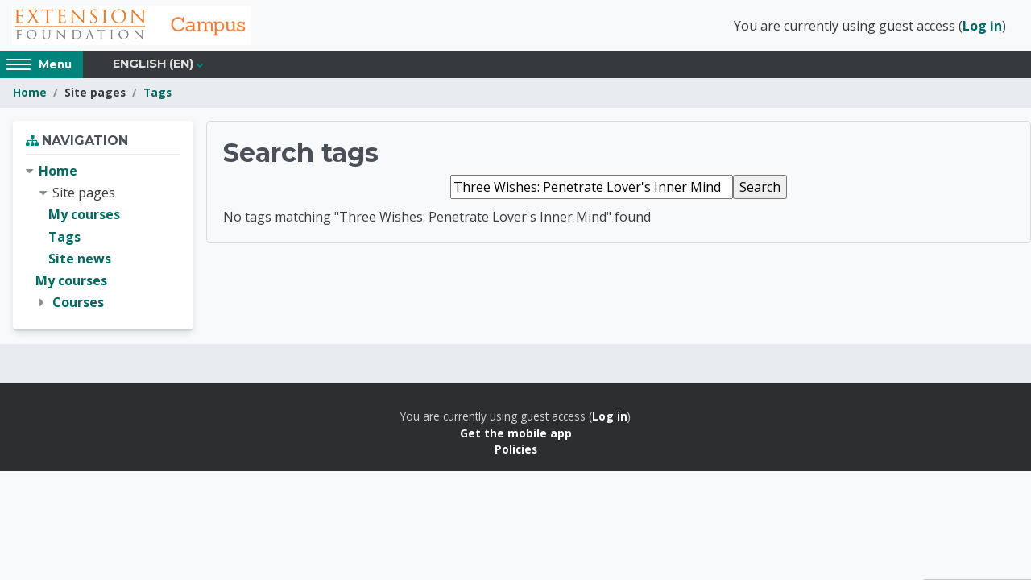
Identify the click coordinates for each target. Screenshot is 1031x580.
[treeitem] (103, 239)
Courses (78, 304)
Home (30, 94)
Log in (982, 26)
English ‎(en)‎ (153, 66)
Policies (516, 451)
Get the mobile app (516, 434)
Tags (157, 94)
